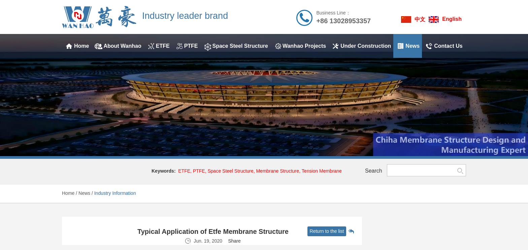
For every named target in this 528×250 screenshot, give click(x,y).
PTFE (199, 171)
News (84, 193)
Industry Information (115, 193)
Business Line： (333, 12)
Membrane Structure (277, 171)
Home (68, 193)
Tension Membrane (322, 171)
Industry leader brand (185, 16)
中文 (420, 19)
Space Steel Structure (230, 171)
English (452, 19)
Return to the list (327, 231)
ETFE (184, 171)
